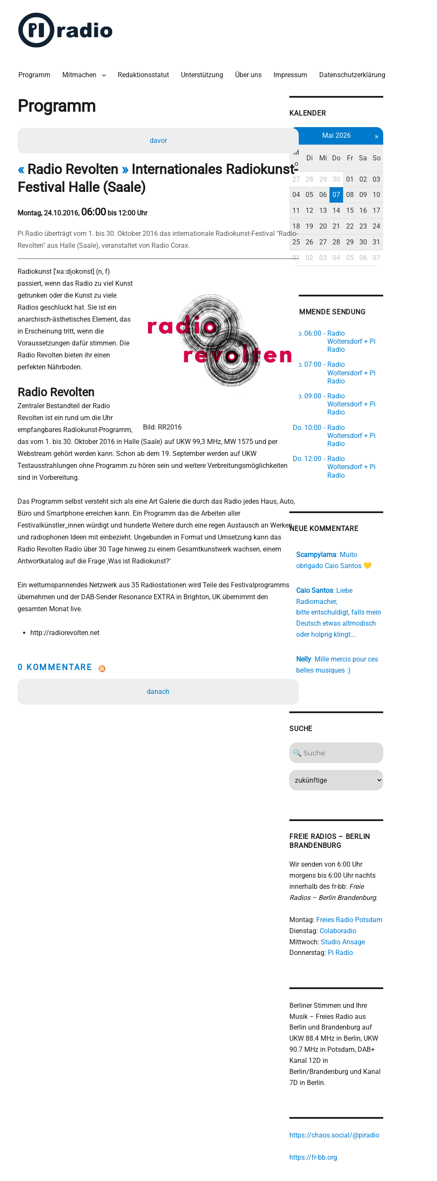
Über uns (250, 72)
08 (381, 181)
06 (353, 181)
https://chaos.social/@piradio (363, 1070)
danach (159, 666)
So (410, 149)
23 (396, 212)
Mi (353, 149)
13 (353, 196)
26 (339, 227)
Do (367, 149)
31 (410, 227)
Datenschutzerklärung (354, 72)
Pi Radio (369, 898)
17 (410, 196)
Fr (382, 149)
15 (381, 196)
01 (381, 165)
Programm (36, 72)
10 (410, 181)
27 (325, 165)
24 (410, 212)
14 (367, 196)
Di (339, 149)
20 (353, 212)
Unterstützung (204, 72)
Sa (396, 149)
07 (367, 181)
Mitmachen (81, 72)
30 (367, 165)
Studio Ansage (371, 887)
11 (325, 196)
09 (396, 181)
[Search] (367, 698)
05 (339, 181)
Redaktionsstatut (145, 72)
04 (325, 181)
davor (158, 138)
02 (396, 165)
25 (325, 227)
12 (339, 196)
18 (325, 212)
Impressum (292, 72)
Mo (325, 149)
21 (367, 212)
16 (396, 196)
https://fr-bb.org (342, 1092)
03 (410, 165)
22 (381, 212)
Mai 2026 (367, 132)
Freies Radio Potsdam (378, 865)
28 (339, 165)
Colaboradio (366, 876)
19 (339, 212)
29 (353, 165)
